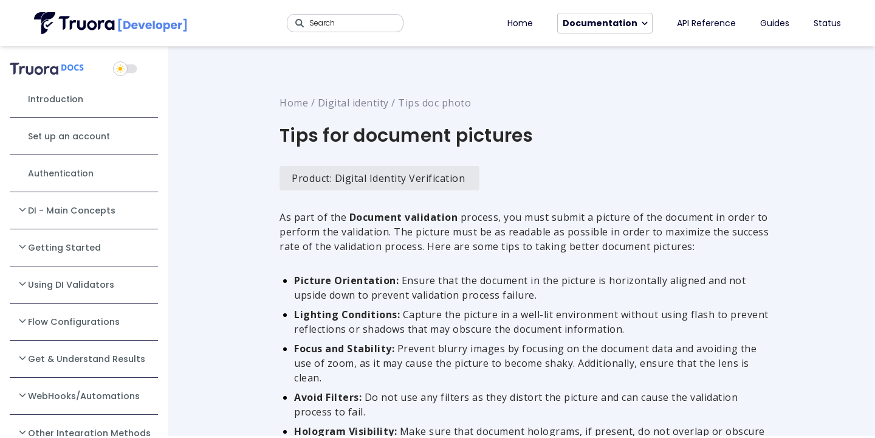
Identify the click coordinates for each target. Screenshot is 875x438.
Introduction (55, 99)
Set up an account (69, 136)
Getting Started (59, 247)
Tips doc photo (434, 102)
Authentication (61, 173)
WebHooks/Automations (78, 395)
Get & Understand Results (81, 358)
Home (520, 23)
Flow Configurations (68, 321)
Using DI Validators (65, 284)
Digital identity (353, 102)
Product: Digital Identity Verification (378, 178)
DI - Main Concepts (66, 210)
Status (827, 23)
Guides (774, 23)
